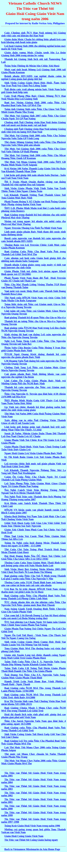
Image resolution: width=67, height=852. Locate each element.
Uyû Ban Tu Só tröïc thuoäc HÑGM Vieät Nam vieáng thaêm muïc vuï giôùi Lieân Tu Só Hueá (33, 590)
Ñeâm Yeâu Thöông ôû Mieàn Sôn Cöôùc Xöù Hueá (31, 65)
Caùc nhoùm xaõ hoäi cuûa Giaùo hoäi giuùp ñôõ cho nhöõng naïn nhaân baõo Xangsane (33, 259)
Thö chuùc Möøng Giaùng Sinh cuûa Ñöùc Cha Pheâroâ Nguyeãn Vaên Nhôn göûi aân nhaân (33, 143)
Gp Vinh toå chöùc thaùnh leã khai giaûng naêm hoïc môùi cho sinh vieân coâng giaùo (33, 408)
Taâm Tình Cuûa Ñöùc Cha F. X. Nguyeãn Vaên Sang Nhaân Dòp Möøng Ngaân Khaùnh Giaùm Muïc (33, 663)
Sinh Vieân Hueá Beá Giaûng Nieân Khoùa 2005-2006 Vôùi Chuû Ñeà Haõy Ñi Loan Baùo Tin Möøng (33, 570)
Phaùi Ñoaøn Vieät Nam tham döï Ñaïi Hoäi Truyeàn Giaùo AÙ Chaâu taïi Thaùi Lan (33, 279)
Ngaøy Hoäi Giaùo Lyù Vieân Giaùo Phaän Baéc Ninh (33, 453)
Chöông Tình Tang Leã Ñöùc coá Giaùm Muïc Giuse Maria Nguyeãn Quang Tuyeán (33, 369)
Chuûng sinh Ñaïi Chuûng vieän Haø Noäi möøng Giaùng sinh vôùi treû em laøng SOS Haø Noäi (33, 130)
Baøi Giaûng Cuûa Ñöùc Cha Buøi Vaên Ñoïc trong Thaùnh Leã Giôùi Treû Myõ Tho (33, 253)
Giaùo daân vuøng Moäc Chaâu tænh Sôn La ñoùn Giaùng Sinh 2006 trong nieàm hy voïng (33, 54)
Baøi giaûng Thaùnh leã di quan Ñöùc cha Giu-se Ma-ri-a (35, 317)
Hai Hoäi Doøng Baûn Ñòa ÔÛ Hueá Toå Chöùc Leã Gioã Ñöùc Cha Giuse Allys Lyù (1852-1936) (33, 557)
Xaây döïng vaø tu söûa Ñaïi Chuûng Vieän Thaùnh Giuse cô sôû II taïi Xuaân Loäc (33, 421)
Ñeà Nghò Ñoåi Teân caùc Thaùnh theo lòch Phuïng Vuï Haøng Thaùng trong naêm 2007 (33, 498)
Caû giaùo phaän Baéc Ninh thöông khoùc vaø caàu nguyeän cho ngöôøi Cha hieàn (33, 375)
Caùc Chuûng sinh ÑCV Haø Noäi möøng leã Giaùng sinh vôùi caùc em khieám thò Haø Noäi (33, 34)
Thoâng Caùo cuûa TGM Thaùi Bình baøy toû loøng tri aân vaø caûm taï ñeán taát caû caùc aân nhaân (33, 584)
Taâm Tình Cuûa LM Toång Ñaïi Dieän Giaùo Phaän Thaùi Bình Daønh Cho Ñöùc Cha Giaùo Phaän (33, 669)
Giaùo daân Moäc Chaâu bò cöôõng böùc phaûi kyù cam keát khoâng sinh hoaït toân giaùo (33, 41)
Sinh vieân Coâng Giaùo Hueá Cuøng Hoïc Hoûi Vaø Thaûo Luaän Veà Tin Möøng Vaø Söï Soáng (33, 643)
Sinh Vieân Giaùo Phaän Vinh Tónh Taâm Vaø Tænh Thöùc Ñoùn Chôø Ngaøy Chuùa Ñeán (33, 189)
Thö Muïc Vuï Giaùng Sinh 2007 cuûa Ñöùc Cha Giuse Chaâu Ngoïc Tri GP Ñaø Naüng (33, 117)
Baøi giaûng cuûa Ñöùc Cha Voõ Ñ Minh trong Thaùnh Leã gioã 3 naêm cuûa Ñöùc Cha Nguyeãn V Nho (33, 577)
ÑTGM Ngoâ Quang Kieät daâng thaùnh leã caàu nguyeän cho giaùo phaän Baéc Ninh (33, 355)
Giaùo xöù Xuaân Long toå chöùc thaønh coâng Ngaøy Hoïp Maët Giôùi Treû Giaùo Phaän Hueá (33, 656)
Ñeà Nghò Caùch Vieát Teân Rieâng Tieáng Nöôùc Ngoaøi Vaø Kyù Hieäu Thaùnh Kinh (33, 491)
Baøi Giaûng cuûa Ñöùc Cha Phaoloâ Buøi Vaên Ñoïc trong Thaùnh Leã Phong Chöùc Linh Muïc (33, 597)
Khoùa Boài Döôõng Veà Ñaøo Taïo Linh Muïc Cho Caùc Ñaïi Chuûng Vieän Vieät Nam (33, 518)
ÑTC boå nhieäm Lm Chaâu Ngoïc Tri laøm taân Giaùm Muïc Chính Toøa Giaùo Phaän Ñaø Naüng (33, 623)
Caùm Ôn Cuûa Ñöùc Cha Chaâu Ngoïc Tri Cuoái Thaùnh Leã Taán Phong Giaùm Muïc (33, 478)
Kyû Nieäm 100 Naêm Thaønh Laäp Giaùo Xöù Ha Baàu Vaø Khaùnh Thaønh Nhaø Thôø (33, 170)
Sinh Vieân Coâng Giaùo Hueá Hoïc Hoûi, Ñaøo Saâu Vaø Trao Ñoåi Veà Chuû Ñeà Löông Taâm (33, 84)
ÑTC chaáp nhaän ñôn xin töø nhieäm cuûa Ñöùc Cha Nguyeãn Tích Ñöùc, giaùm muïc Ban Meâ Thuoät (33, 603)
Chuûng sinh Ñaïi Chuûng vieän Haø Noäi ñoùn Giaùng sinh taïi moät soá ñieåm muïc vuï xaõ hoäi (33, 123)
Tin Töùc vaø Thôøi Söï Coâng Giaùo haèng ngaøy (31, 839)
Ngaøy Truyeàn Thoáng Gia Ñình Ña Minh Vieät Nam (33, 228)
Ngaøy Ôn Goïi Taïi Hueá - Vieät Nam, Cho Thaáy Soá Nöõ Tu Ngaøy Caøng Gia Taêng (33, 636)
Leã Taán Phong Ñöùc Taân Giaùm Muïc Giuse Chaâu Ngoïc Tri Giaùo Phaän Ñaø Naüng (33, 485)
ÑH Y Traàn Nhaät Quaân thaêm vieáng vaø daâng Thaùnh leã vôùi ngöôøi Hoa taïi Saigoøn (33, 183)
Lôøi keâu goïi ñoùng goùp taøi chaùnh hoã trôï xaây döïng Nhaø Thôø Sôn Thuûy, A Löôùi (33, 428)
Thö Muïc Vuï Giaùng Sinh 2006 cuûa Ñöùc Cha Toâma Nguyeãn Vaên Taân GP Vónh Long (33, 137)
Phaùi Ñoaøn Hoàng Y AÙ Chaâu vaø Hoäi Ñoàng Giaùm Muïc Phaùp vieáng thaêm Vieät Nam (33, 203)
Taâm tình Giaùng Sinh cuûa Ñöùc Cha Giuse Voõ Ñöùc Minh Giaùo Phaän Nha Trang (33, 110)
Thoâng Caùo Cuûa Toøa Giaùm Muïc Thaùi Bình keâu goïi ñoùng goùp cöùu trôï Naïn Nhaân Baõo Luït (33, 564)
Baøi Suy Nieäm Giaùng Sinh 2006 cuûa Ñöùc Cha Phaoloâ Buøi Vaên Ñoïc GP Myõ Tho (33, 104)
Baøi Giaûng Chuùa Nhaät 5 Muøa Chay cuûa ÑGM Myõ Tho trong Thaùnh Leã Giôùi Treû (33, 709)
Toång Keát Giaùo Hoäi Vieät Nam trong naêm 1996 (32, 825)
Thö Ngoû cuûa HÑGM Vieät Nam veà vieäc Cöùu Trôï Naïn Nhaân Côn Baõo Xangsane (33, 299)
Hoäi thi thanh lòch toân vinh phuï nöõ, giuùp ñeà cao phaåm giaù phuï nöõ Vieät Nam (33, 716)
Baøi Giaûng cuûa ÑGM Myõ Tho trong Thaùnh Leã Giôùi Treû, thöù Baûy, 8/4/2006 (33, 696)
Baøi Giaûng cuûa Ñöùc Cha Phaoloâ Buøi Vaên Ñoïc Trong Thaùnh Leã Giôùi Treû (33, 729)
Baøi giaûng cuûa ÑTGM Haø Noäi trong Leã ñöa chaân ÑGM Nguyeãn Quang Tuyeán (33, 329)
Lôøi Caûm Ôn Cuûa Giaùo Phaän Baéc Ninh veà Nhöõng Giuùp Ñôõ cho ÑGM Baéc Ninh (33, 382)
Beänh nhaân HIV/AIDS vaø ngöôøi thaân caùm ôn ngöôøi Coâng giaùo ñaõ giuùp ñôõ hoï (33, 77)
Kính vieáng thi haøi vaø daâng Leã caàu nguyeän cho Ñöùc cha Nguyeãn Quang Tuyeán (33, 336)
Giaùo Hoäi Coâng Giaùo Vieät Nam (23, 836)
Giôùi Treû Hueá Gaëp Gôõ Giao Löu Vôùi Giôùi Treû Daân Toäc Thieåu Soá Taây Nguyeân (33, 524)
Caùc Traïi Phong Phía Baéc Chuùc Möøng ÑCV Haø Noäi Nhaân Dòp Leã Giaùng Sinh (33, 97)
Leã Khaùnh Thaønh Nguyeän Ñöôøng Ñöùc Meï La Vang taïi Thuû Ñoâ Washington (33, 471)
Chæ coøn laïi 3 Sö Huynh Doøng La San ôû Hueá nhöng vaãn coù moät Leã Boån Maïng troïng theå (33, 617)
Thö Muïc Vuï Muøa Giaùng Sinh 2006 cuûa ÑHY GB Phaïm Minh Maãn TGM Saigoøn (33, 163)
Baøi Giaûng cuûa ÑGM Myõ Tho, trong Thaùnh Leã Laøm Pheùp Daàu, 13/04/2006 (33, 689)
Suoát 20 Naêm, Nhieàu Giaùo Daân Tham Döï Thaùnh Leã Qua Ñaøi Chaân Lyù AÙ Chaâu (33, 435)
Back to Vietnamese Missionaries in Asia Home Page (32, 849)
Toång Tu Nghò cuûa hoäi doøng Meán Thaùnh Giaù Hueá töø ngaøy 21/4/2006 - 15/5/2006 (33, 544)
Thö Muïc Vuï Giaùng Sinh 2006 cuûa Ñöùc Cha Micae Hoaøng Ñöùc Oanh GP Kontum (33, 156)
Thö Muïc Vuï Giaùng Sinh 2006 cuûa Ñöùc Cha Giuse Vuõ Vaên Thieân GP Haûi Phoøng (33, 150)
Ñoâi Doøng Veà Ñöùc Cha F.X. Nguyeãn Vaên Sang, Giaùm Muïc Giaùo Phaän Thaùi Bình (33, 676)
